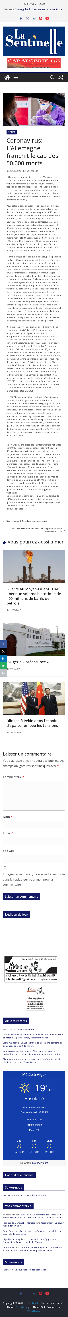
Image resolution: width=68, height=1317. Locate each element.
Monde (11, 132)
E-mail (8, 833)
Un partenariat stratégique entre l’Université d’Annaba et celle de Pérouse (30, 1241)
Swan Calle (8, 1231)
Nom (7, 817)
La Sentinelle (31, 170)
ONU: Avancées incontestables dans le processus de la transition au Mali (38, 530)
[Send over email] (3, 665)
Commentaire (13, 777)
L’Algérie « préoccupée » (28, 661)
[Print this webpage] (3, 673)
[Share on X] (3, 651)
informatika (8, 1247)
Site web (9, 851)
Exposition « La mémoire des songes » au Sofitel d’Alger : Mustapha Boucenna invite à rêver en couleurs (33, 1216)
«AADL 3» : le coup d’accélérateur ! (19, 1029)
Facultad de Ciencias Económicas (19, 1222)
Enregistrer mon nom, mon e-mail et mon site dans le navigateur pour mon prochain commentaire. (34, 879)
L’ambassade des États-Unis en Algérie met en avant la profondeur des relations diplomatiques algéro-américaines (32, 1052)
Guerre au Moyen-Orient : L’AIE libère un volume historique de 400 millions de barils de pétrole (34, 596)
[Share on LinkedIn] (3, 658)
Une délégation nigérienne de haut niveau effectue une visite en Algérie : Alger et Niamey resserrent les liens (33, 1036)
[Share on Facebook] (3, 644)
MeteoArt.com (40, 1162)
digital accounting (11, 1239)
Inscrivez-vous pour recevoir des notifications (25, 1195)
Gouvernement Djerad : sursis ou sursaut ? (25, 520)
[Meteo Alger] (34, 1141)
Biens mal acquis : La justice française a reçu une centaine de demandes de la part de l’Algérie (32, 1044)
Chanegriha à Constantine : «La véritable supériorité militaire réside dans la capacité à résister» (32, 1061)
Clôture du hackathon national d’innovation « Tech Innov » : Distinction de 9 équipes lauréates (32, 1249)
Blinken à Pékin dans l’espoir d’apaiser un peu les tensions (32, 723)
